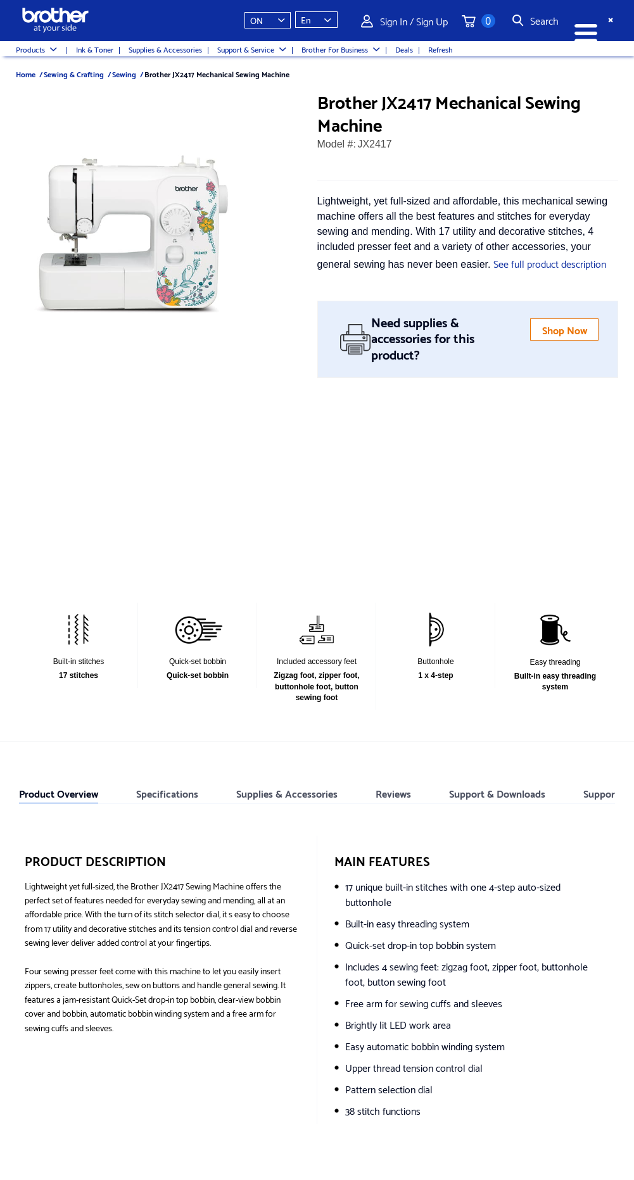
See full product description (549, 263)
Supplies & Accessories (165, 49)
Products (36, 49)
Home (25, 73)
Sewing (124, 73)
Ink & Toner (94, 49)
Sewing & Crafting (74, 73)
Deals (404, 49)
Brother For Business (340, 49)
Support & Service (251, 49)
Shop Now (564, 329)
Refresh (440, 49)
